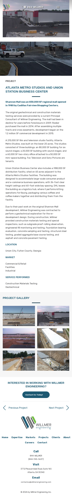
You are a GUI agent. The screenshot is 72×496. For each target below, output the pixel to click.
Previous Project (18, 407)
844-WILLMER (35, 7)
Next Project (56, 407)
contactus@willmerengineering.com (36, 482)
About (66, 437)
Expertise (17, 437)
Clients (56, 437)
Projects (43, 437)
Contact (42, 442)
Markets (30, 437)
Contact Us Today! (34, 395)
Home (5, 437)
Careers (29, 442)
